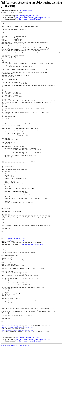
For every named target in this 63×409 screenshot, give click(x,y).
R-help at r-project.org (9, 386)
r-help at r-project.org (15, 283)
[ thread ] (25, 19)
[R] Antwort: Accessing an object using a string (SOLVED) (32, 17)
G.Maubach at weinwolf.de (27, 10)
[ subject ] (32, 19)
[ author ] (38, 19)
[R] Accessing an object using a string (27, 15)
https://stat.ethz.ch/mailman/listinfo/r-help (17, 388)
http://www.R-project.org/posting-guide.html (17, 391)
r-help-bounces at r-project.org (31, 288)
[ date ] (20, 19)
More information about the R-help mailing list (15, 407)
